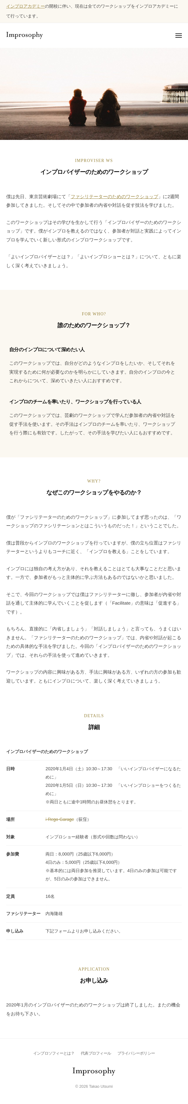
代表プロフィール (96, 1053)
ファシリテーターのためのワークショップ (114, 196)
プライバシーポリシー (136, 1053)
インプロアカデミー (25, 6)
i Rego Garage (59, 819)
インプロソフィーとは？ (54, 1053)
